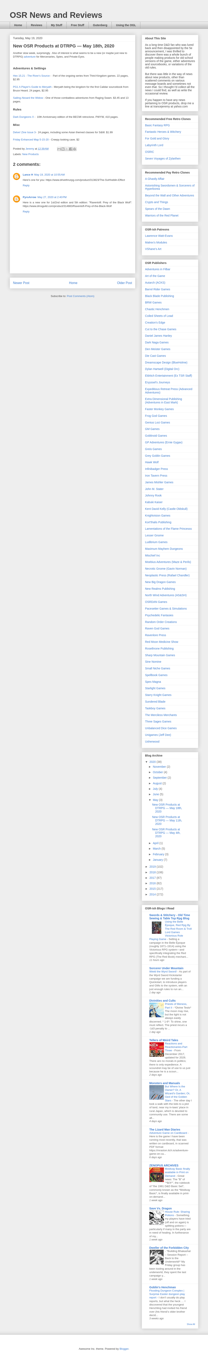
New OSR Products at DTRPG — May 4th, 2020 (166, 833)
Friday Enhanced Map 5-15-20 (31, 139)
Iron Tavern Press (156, 475)
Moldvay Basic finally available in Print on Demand (177, 1172)
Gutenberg (100, 25)
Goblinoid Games (156, 435)
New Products (30, 154)
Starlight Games (155, 688)
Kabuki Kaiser (153, 502)
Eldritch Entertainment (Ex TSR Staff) (168, 375)
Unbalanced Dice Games (161, 728)
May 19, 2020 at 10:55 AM (49, 174)
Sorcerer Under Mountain (166, 968)
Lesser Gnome (154, 535)
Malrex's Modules (156, 242)
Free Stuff (77, 25)
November (160, 766)
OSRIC (149, 151)
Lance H (28, 174)
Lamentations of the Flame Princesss (168, 528)
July (156, 788)
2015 (153, 888)
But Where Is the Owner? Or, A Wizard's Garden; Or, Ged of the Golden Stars (177, 1093)
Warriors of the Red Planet (161, 215)
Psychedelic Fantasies (159, 615)
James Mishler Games (159, 482)
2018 (153, 872)
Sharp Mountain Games (160, 655)
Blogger (123, 1348)
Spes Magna (153, 681)
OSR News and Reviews (56, 15)
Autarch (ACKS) (155, 282)
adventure (30, 56)
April (156, 843)
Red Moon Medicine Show (161, 641)
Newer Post (21, 283)
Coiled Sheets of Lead (159, 315)
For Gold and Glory (157, 138)
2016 (153, 883)
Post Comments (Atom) (80, 296)
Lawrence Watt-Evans (159, 235)
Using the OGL (126, 25)
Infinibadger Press (156, 469)
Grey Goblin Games (157, 455)
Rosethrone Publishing (159, 648)
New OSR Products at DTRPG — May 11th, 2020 (167, 820)
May (156, 800)
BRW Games (153, 302)
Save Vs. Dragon (160, 1208)
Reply (26, 185)
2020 (153, 761)
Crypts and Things (156, 202)
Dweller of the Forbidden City (169, 1247)
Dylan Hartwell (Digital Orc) (162, 369)
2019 (153, 866)
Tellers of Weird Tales (163, 1040)
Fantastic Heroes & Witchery (163, 131)
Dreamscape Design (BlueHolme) (166, 362)
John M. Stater (154, 489)
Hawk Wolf (152, 462)
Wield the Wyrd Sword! (163, 971)
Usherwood (152, 741)
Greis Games (153, 449)
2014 (153, 894)
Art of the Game (155, 276)
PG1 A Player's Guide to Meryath (32, 86)
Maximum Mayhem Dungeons (164, 548)
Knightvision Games (157, 515)
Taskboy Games (155, 708)
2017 (153, 877)
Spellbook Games (156, 675)
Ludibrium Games (156, 542)
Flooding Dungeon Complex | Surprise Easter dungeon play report (167, 1294)
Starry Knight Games (158, 695)
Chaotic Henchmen (157, 309)
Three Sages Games (158, 721)
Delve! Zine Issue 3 (24, 132)
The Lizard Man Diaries (164, 1129)
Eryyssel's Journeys (157, 382)
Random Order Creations (161, 622)
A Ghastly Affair (154, 178)
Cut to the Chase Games (160, 329)
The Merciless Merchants (161, 715)
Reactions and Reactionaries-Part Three (176, 1047)
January (158, 859)
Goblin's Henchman (162, 1287)
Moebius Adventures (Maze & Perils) (168, 562)
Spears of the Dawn (157, 208)
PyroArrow (29, 197)
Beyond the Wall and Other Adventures (169, 195)
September (160, 777)
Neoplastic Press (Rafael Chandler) (167, 575)
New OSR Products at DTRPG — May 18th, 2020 (167, 808)
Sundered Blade (155, 701)
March (157, 848)
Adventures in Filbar (157, 269)
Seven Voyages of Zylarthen (163, 158)
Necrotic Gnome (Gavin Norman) (166, 568)
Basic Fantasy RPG (157, 125)
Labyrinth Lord (154, 145)
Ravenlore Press (155, 635)
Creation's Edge (155, 322)
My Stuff (56, 25)
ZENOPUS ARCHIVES (163, 1165)
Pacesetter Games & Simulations (166, 608)
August (157, 783)
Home (18, 25)
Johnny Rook (153, 495)
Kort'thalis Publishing (158, 522)
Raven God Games (157, 628)
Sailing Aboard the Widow (28, 97)
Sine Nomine (153, 661)
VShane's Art (153, 249)
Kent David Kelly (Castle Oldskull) (166, 508)
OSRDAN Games (156, 601)
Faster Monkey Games (159, 409)
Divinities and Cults (162, 1000)
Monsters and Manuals (164, 1083)
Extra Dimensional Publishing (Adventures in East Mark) (163, 400)
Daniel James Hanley (158, 335)
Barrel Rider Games (157, 289)
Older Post (124, 283)
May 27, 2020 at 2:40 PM (51, 197)
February (159, 854)
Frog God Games (156, 415)
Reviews (36, 25)
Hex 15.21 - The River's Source (31, 75)
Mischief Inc (152, 555)
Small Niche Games (157, 668)
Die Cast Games (155, 355)
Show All (191, 1324)
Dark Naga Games (157, 342)
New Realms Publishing (160, 588)
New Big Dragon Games (160, 582)
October (158, 772)
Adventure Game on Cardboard (168, 1132)
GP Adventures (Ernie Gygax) (163, 442)
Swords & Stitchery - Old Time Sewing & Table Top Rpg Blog (169, 916)
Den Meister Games (157, 349)
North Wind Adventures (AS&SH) (166, 595)
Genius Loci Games (157, 422)
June (156, 794)
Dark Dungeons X (23, 116)
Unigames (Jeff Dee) (158, 734)
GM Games (152, 429)
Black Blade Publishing (159, 296)
